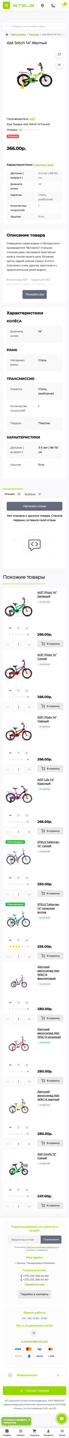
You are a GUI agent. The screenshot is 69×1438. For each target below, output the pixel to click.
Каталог (21, 1433)
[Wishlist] (18, 628)
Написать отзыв (34, 506)
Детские (34, 34)
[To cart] (50, 643)
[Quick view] (10, 628)
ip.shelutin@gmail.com (34, 1341)
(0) (20, 129)
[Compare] (27, 628)
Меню (62, 1433)
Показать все (34, 294)
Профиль (48, 1433)
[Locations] (42, 5)
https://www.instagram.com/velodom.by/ (34, 1333)
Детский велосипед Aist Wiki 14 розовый (49, 1033)
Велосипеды (18, 34)
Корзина (34, 1433)
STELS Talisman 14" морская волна (48, 908)
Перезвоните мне (34, 1284)
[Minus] (8, 645)
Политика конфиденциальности (41, 1247)
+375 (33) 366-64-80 (35, 1279)
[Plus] (29, 645)
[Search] (7, 26)
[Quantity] (18, 645)
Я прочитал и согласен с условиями (35, 1248)
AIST (32, 119)
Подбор (7, 1432)
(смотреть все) (44, 164)
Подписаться (51, 1239)
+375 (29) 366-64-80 (36, 1276)
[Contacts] (53, 5)
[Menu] (6, 5)
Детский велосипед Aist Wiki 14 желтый (48, 1095)
